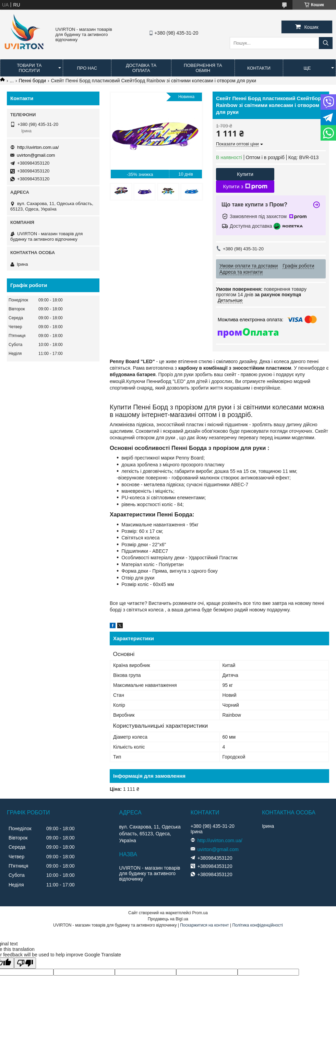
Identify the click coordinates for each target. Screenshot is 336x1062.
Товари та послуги (29, 68)
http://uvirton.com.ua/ (38, 147)
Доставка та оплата (141, 68)
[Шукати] (326, 43)
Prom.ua (200, 912)
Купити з (245, 186)
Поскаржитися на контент (204, 925)
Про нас (87, 68)
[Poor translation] (25, 963)
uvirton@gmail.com (36, 155)
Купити (245, 174)
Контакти (259, 68)
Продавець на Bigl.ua (168, 919)
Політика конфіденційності (257, 925)
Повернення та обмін (203, 68)
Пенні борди (32, 80)
